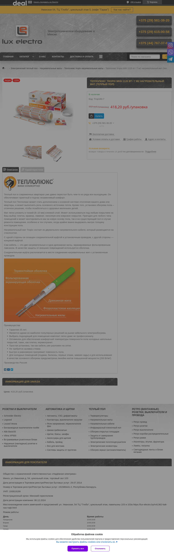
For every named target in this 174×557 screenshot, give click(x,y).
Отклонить (100, 548)
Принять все (77, 548)
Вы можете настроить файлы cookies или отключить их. (85, 542)
